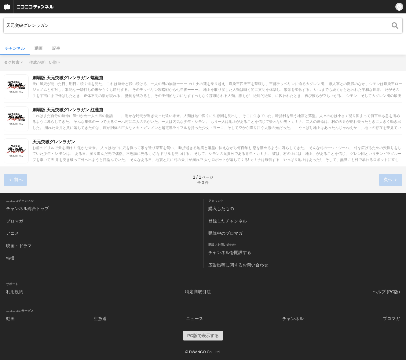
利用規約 (14, 291)
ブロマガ (14, 221)
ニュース (194, 318)
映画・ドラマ (19, 245)
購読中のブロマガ (225, 233)
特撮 (10, 258)
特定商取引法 (198, 291)
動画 (38, 48)
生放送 (100, 318)
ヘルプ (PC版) (386, 291)
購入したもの (221, 208)
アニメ (12, 233)
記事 (56, 48)
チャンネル (15, 48)
